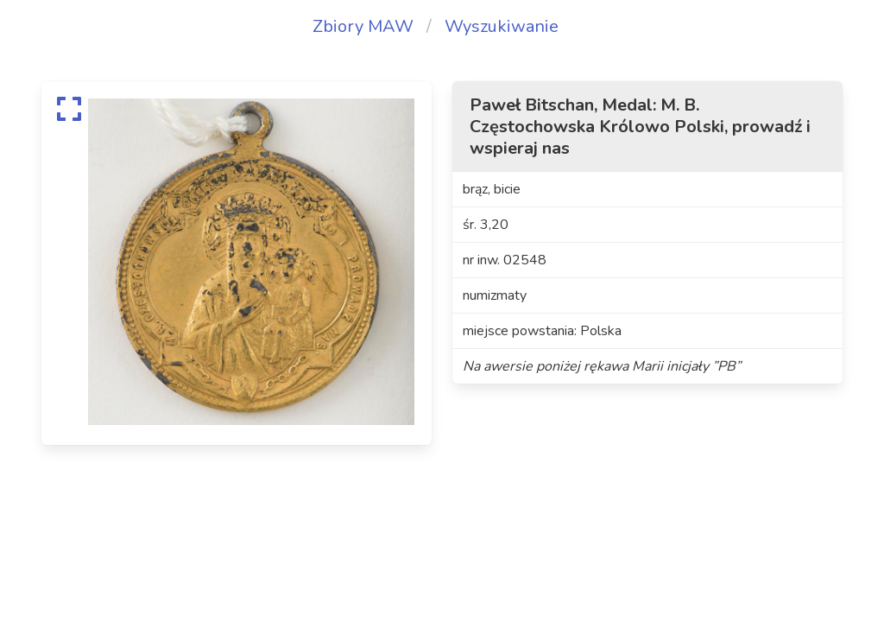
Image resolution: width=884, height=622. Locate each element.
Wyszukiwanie (502, 26)
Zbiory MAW (363, 26)
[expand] (69, 108)
